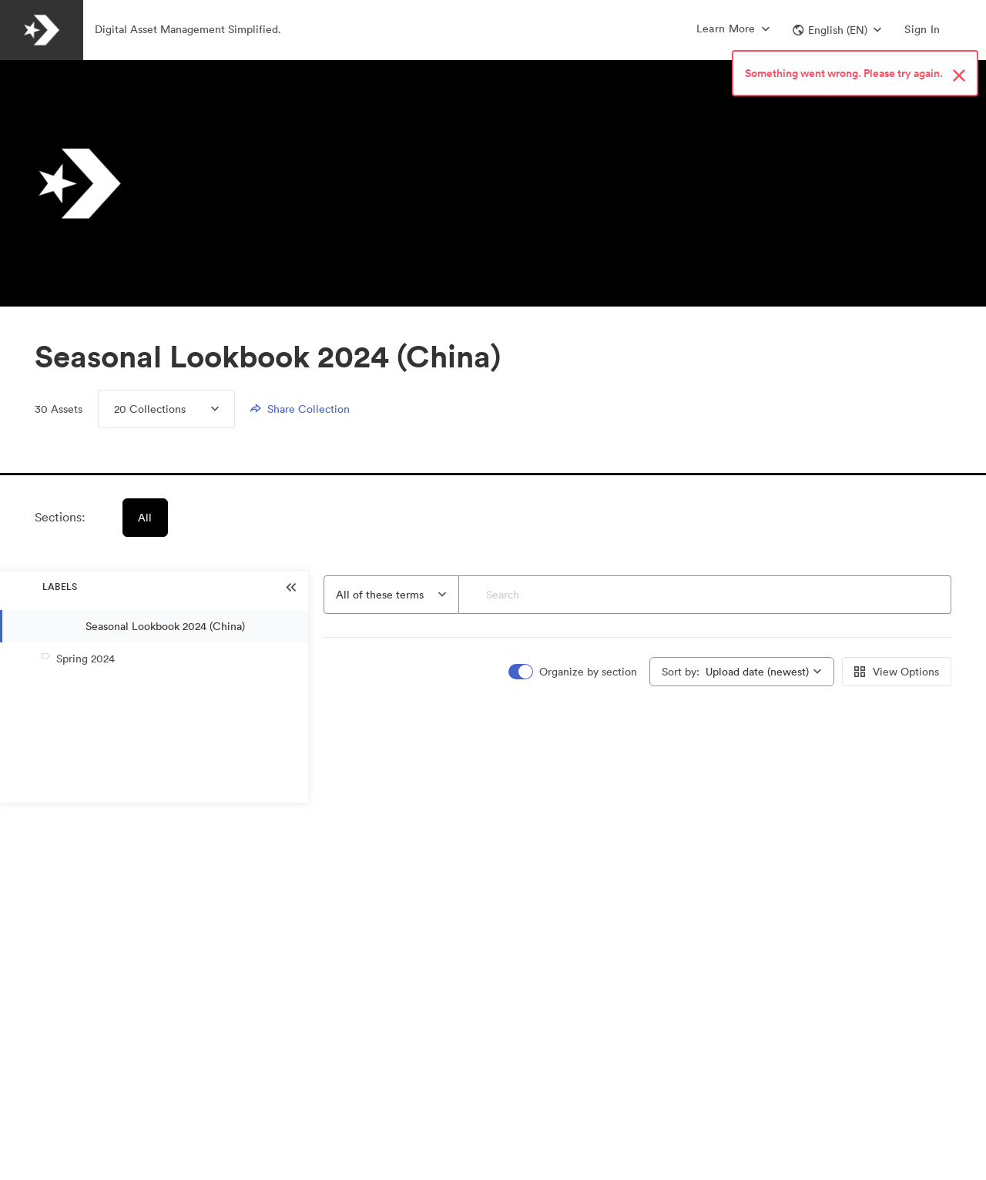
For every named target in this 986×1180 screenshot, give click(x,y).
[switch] (574, 672)
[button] (837, 30)
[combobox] (391, 594)
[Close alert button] (959, 76)
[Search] (705, 594)
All (146, 518)
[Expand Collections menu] (202, 409)
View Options (896, 672)
